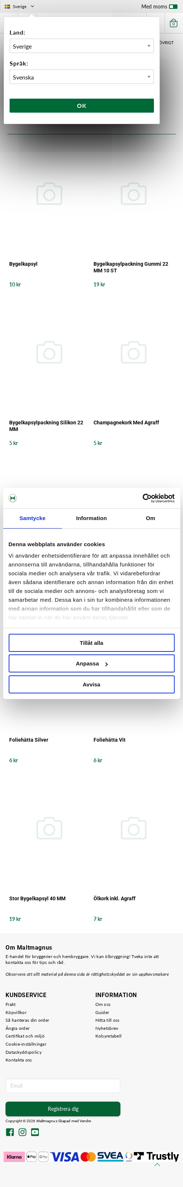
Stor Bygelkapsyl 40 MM (37, 898)
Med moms (159, 8)
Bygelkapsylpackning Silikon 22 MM (46, 426)
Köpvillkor (16, 1012)
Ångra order (17, 1028)
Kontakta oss (19, 1060)
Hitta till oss (107, 1020)
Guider (102, 1012)
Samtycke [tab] (33, 518)
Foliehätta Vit (110, 740)
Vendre (85, 1121)
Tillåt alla (91, 643)
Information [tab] (91, 518)
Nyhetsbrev (107, 1028)
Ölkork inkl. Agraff (115, 898)
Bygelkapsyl (23, 264)
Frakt (11, 1004)
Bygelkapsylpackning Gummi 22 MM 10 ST (131, 267)
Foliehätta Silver (28, 740)
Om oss (103, 1004)
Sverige (20, 6)
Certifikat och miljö (25, 1036)
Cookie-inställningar (26, 1044)
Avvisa (92, 684)
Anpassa (92, 663)
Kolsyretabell (108, 1036)
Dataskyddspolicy (24, 1052)
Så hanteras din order (27, 1020)
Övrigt (166, 42)
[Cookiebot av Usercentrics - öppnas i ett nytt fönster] (142, 498)
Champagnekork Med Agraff (126, 422)
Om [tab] (150, 518)
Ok (82, 105)
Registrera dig (63, 1109)
